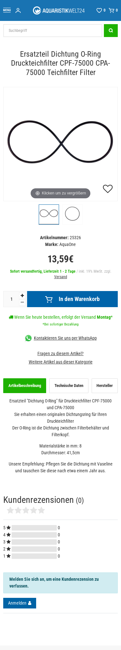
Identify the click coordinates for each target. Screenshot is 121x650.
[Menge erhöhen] (22, 295)
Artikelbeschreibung (24, 385)
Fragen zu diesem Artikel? (60, 353)
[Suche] (111, 30)
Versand (60, 277)
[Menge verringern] (22, 302)
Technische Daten (69, 385)
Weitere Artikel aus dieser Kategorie (61, 361)
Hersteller (104, 385)
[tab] (24, 385)
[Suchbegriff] (52, 30)
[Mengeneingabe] (11, 299)
